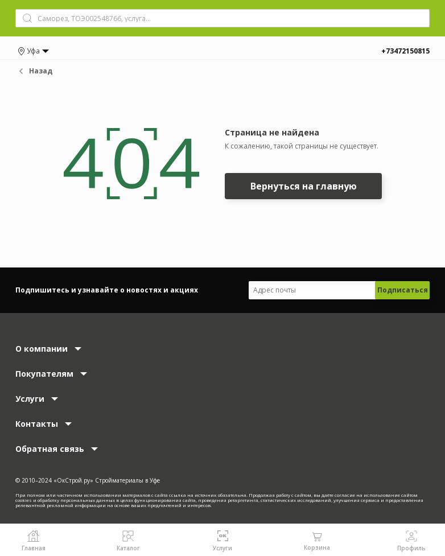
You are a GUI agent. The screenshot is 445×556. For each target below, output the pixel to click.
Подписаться (402, 290)
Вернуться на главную (303, 186)
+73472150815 (405, 51)
